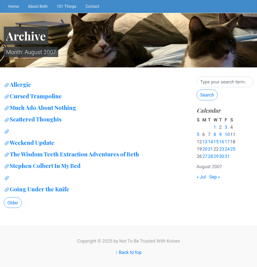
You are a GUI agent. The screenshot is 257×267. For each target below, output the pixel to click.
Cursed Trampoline (33, 96)
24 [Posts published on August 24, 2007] (227, 149)
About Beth (38, 6)
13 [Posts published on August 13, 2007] (204, 141)
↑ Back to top (128, 252)
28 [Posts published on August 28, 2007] (210, 156)
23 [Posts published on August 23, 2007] (221, 149)
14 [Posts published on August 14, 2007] (210, 141)
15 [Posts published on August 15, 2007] (216, 141)
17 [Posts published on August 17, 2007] (227, 141)
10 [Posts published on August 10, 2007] (227, 134)
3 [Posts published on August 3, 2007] (226, 127)
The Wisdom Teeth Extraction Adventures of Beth (71, 154)
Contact (92, 6)
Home (13, 6)
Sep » (214, 177)
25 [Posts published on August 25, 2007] (232, 149)
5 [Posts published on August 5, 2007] (198, 134)
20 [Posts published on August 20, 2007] (204, 149)
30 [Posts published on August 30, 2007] (221, 156)
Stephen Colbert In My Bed (42, 165)
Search (207, 95)
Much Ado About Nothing (40, 107)
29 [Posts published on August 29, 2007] (216, 156)
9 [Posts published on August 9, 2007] (220, 134)
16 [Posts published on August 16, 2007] (221, 141)
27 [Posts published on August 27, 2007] (204, 156)
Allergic (17, 84)
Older (13, 202)
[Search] (225, 82)
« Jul (201, 177)
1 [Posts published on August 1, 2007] (215, 127)
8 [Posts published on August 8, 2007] (215, 134)
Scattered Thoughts (32, 119)
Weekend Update (29, 142)
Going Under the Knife (36, 189)
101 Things (67, 6)
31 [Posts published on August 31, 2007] (227, 156)
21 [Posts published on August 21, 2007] (210, 149)
